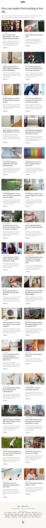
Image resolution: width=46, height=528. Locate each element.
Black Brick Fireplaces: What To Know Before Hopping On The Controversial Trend (34, 324)
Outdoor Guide (14, 515)
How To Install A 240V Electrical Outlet (34, 36)
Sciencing (26, 515)
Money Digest (39, 514)
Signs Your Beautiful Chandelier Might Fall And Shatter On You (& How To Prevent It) (12, 421)
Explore (19, 512)
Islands (21, 514)
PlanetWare (20, 515)
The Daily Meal (14, 517)
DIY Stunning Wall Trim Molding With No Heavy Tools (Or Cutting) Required (11, 389)
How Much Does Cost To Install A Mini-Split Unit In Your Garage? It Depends (12, 324)
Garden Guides (35, 512)
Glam (40, 512)
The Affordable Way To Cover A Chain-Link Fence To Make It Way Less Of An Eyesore (12, 195)
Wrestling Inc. (38, 517)
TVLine (29, 517)
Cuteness (14, 512)
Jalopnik (26, 514)
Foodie (23, 512)
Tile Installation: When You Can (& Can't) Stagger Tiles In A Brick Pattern (34, 195)
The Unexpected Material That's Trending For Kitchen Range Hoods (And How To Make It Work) (34, 260)
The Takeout (24, 517)
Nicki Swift (8, 515)
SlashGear (36, 515)
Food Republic (28, 512)
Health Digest (10, 514)
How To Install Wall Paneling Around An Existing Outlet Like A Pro (34, 227)
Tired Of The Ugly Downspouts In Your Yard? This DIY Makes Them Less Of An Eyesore (12, 453)
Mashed (34, 514)
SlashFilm (31, 515)
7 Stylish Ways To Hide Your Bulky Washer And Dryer (33, 389)
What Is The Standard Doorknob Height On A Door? (34, 484)
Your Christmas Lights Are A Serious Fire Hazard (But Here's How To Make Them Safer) (33, 68)
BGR (5, 512)
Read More (5, 47)
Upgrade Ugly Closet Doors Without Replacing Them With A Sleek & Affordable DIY (11, 68)
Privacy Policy (25, 506)
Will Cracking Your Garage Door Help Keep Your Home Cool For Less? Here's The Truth (34, 132)
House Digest (16, 514)
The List (19, 517)
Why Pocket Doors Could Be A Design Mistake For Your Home (11, 131)
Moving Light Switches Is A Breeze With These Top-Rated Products (11, 292)
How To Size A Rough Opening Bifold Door (33, 355)
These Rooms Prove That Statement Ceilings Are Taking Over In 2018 (11, 485)
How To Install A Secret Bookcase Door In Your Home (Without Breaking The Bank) (11, 36)
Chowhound (9, 512)
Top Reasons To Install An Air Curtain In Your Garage (33, 452)
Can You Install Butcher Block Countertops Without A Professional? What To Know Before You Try (11, 357)
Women (32, 517)
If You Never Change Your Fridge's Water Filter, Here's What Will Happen (10, 163)
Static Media (16, 508)
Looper (30, 514)
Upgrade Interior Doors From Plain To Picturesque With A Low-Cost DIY (33, 163)
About (18, 506)
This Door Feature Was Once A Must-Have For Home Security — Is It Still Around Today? (34, 100)
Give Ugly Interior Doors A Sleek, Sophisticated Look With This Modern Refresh (34, 292)
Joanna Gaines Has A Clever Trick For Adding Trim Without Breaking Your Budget (11, 259)
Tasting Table (7, 517)
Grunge (5, 514)
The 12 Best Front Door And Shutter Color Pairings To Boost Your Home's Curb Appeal (11, 227)
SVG (39, 515)
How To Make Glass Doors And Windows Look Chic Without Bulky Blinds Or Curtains (33, 421)
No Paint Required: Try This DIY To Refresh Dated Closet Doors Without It (11, 100)
